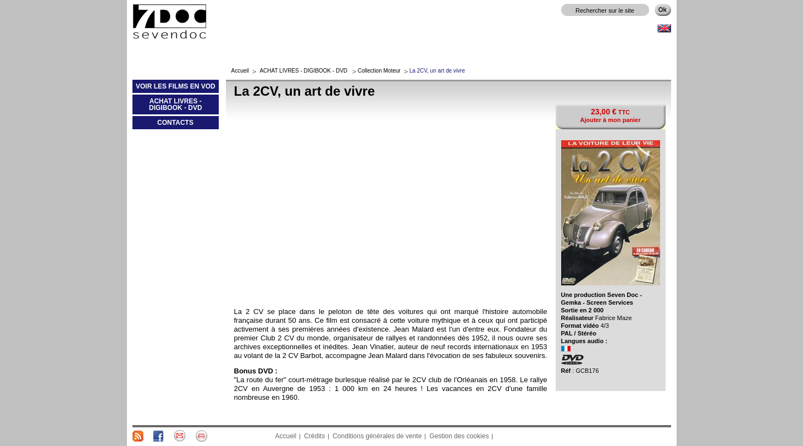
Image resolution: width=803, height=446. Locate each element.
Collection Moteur (379, 71)
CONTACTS (175, 122)
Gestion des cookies (459, 436)
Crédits (314, 436)
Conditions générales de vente (377, 436)
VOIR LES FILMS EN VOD (173, 88)
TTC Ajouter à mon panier (610, 115)
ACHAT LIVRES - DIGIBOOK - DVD (167, 106)
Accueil (240, 71)
